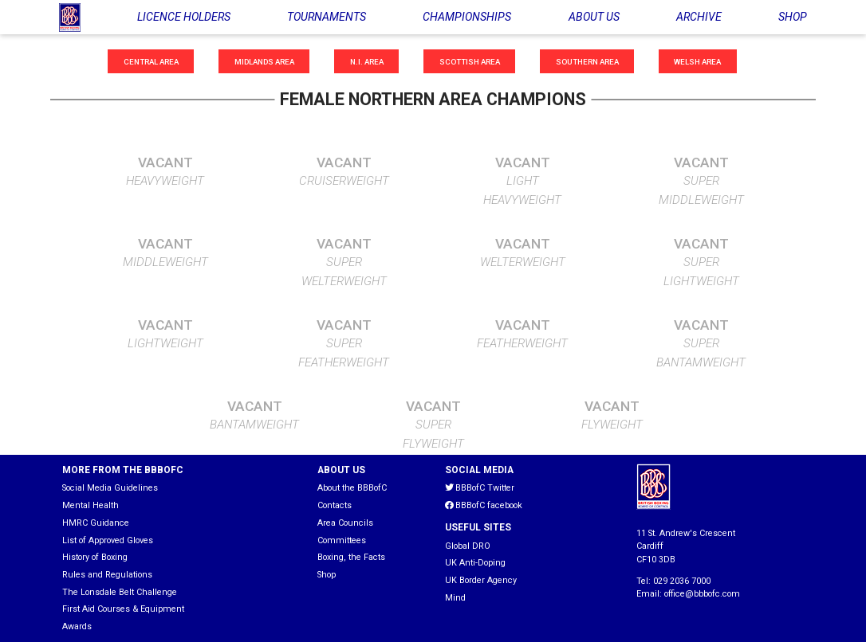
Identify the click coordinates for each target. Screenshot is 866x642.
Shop (326, 575)
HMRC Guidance (95, 523)
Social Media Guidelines (110, 488)
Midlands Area (264, 61)
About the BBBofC (352, 488)
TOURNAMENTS (326, 16)
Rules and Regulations (107, 575)
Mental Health (90, 505)
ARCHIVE (699, 16)
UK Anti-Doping (475, 563)
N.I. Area (367, 61)
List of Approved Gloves (107, 540)
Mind (455, 598)
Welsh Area (697, 61)
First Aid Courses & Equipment (123, 609)
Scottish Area (469, 61)
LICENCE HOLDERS (183, 16)
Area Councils (345, 523)
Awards (77, 626)
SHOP (792, 16)
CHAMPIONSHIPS (467, 16)
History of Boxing (95, 557)
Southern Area (587, 61)
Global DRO (467, 546)
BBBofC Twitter (479, 488)
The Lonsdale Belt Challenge (119, 592)
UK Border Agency (481, 580)
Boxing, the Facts (351, 557)
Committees (341, 540)
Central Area (151, 61)
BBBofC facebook (483, 505)
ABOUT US (594, 16)
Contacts (334, 505)
